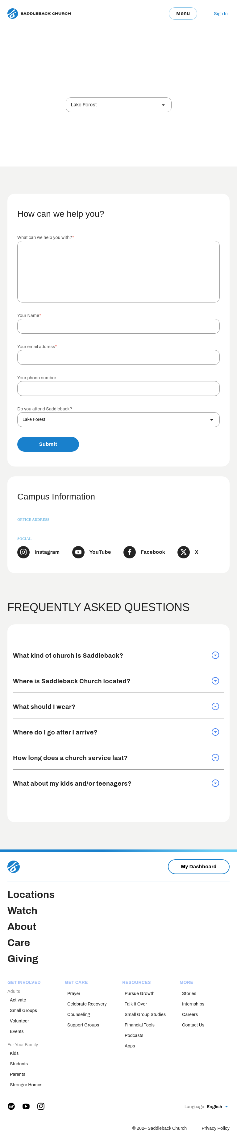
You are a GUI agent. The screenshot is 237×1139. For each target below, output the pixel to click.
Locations (31, 894)
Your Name (29, 315)
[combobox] (119, 104)
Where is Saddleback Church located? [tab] (116, 681)
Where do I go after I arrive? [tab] (116, 732)
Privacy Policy (216, 1128)
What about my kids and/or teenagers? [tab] (116, 783)
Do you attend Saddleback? (44, 409)
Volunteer (19, 1021)
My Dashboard (199, 866)
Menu (183, 13)
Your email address (37, 346)
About (21, 926)
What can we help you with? (45, 237)
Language (194, 1106)
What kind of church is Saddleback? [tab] (116, 655)
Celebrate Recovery (87, 1004)
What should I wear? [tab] (116, 706)
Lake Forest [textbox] (84, 104)
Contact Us (193, 1025)
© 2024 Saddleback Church (159, 1128)
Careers (190, 1014)
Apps (130, 1046)
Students (19, 1064)
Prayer (73, 993)
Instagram (47, 552)
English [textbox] (214, 1106)
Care (18, 942)
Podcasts (134, 1035)
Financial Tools (140, 1025)
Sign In (221, 13)
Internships (193, 1004)
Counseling (78, 1014)
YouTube (100, 552)
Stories (189, 993)
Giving (22, 958)
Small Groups (23, 1010)
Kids (14, 1053)
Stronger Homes (26, 1085)
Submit (48, 444)
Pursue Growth (140, 993)
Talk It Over (136, 1004)
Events (17, 1031)
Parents (17, 1074)
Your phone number (36, 378)
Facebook (153, 552)
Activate (18, 1000)
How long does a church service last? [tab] (116, 757)
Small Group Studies (145, 1014)
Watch (22, 910)
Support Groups (83, 1025)
